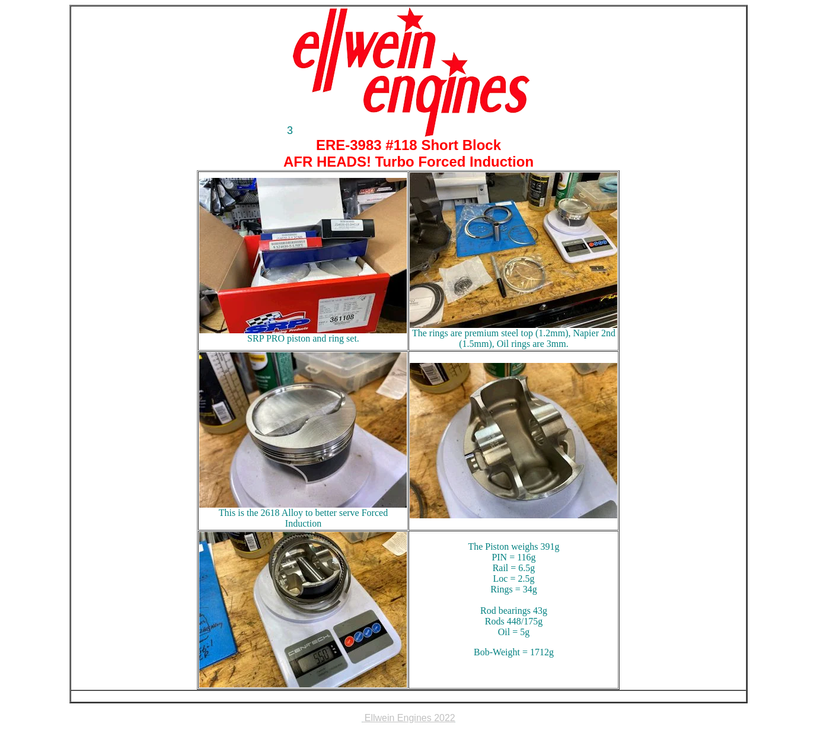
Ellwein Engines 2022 (408, 718)
